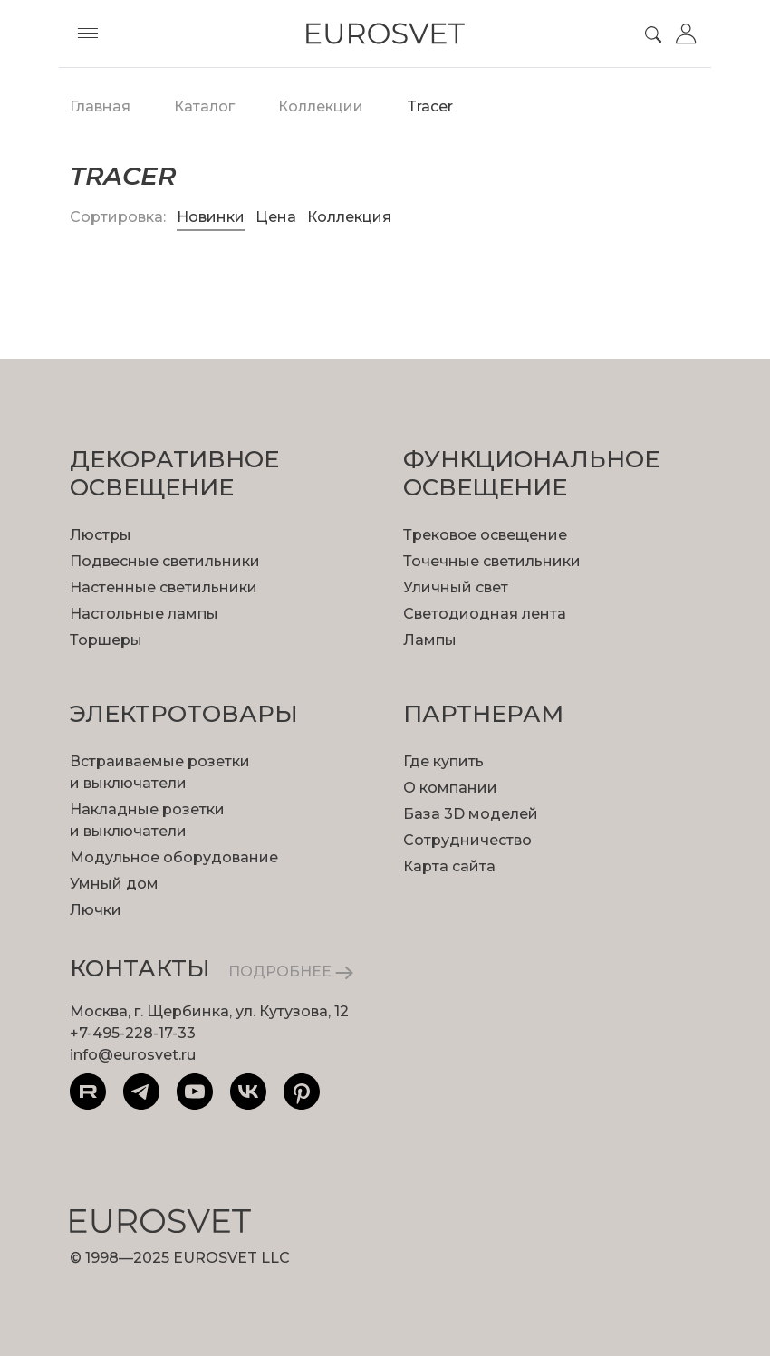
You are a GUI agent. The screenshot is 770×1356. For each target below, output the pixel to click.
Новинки (211, 217)
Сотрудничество (467, 840)
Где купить (443, 761)
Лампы (430, 640)
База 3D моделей (470, 813)
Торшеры (106, 640)
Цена (277, 217)
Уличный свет (455, 587)
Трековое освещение (485, 534)
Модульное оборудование (174, 857)
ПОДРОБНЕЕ (290, 971)
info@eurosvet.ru (133, 1054)
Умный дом (114, 883)
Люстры (100, 534)
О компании (450, 787)
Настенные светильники (163, 587)
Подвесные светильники (165, 561)
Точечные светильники (492, 561)
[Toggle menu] (88, 33)
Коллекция (349, 217)
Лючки (95, 909)
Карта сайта (449, 866)
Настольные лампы (144, 613)
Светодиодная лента (484, 613)
